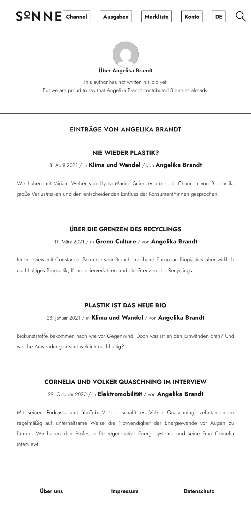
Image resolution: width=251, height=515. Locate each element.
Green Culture (115, 241)
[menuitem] (76, 16)
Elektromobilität (120, 394)
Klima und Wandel (115, 165)
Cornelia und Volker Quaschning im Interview (125, 381)
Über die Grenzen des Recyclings (125, 229)
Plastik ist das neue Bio (125, 305)
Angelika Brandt (179, 165)
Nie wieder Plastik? (125, 152)
